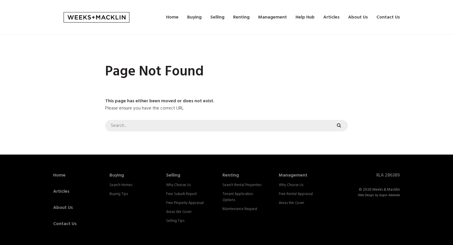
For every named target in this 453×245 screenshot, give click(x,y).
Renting (241, 17)
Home (172, 17)
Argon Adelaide (389, 195)
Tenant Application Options (237, 197)
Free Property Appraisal (185, 203)
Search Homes (120, 185)
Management (272, 17)
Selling (217, 17)
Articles (331, 17)
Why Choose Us (178, 185)
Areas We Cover (179, 212)
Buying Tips (118, 194)
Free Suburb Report (181, 194)
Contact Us (388, 17)
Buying (194, 17)
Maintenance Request (239, 209)
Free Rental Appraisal (296, 194)
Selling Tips (175, 221)
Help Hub (305, 17)
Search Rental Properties (241, 185)
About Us (358, 17)
